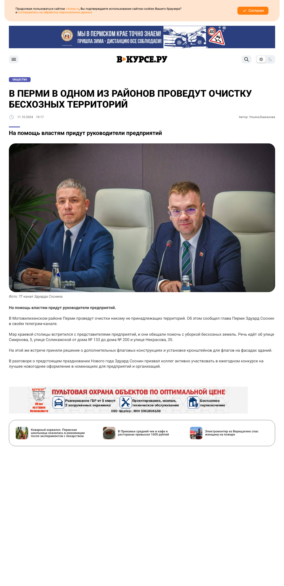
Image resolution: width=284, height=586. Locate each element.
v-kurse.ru (72, 9)
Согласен (253, 10)
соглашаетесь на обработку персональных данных (55, 12)
